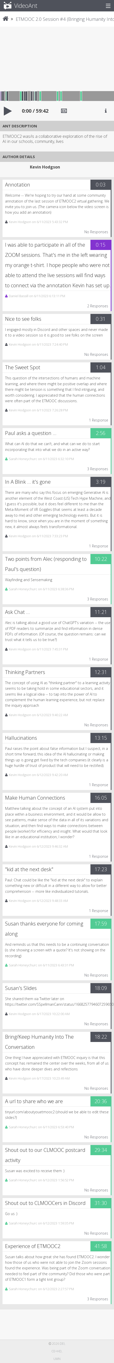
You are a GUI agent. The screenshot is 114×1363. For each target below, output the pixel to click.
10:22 (100, 559)
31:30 (100, 1203)
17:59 (100, 923)
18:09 (100, 988)
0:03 (100, 184)
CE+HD (56, 1351)
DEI (62, 1343)
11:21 (100, 612)
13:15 (100, 737)
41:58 (100, 1246)
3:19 (100, 481)
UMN (57, 1359)
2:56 (100, 433)
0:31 (100, 318)
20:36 (100, 1101)
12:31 (100, 672)
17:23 (100, 869)
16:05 (100, 797)
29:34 (100, 1150)
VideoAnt (17, 6)
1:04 (100, 367)
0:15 (100, 244)
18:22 (100, 1036)
